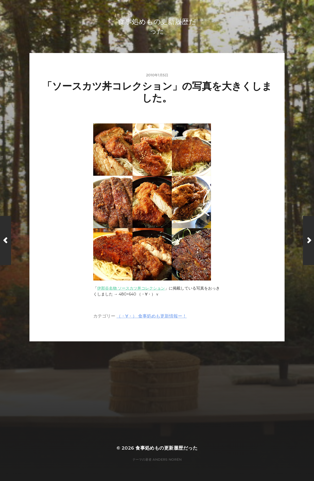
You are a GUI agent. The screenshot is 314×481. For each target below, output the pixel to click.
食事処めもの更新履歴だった (166, 448)
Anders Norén (167, 459)
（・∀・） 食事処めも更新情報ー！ (152, 316)
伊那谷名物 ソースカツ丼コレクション (131, 288)
